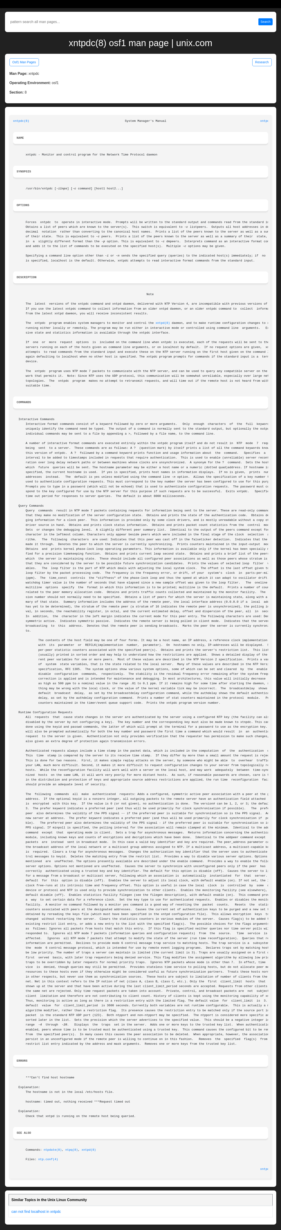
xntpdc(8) (21, 121)
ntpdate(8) (53, 1150)
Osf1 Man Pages (24, 62)
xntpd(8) (163, 323)
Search (265, 22)
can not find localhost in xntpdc (36, 1212)
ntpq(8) (71, 1150)
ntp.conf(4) (48, 1159)
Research (262, 62)
